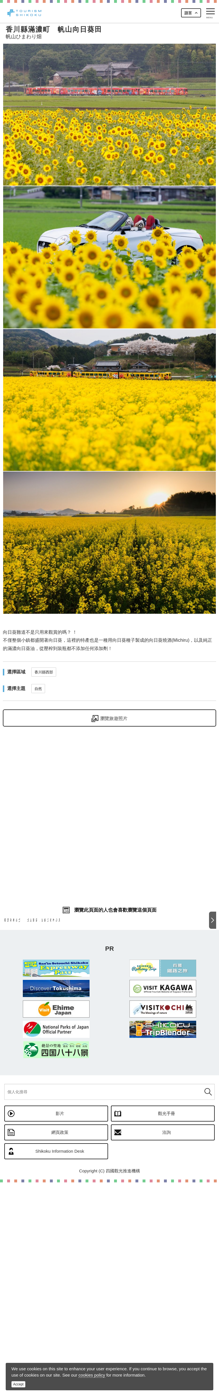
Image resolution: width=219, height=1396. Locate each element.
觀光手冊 (166, 1327)
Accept (18, 1384)
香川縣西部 (44, 672)
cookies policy (91, 1375)
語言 (188, 13)
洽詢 (166, 1345)
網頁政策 (59, 1345)
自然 (38, 689)
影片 (60, 1327)
